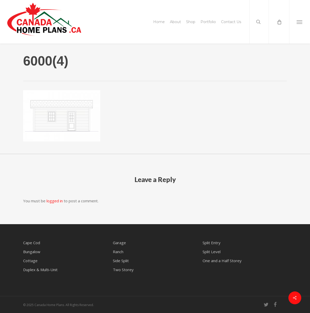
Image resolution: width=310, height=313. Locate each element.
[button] (299, 22)
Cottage (30, 260)
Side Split (121, 260)
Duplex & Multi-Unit (40, 269)
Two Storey (123, 269)
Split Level (212, 251)
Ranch (118, 251)
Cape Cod (31, 242)
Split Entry (212, 242)
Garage (119, 242)
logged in (55, 200)
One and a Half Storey (222, 260)
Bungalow (31, 251)
